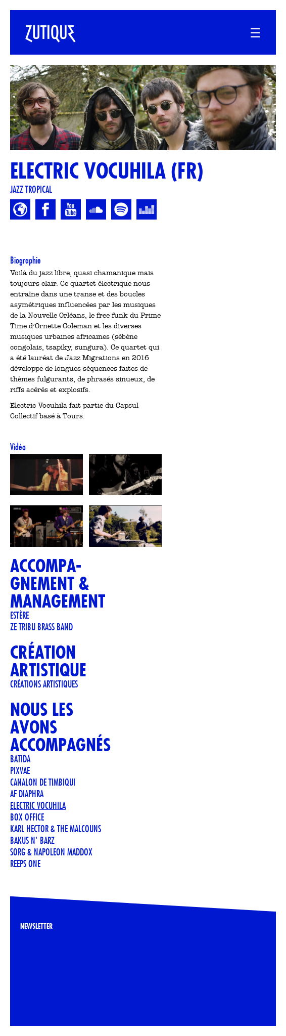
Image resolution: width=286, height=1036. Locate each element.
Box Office (27, 817)
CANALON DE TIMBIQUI (42, 782)
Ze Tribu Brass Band (41, 627)
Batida (20, 759)
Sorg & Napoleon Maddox (51, 852)
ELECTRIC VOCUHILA (38, 805)
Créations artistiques (44, 684)
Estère (19, 615)
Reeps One (25, 863)
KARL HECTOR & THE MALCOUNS (55, 829)
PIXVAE (20, 770)
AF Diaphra (26, 794)
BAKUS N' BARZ (32, 840)
